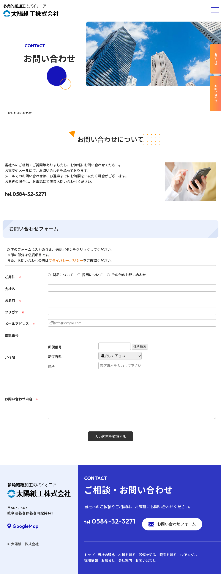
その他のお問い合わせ (126, 275)
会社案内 (125, 560)
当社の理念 (106, 555)
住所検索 (139, 346)
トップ (89, 555)
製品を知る (168, 555)
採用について (90, 275)
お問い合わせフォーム (176, 524)
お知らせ (108, 560)
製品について (60, 275)
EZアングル (188, 555)
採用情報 (91, 560)
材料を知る (127, 555)
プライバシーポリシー (66, 260)
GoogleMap (25, 526)
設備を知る (147, 555)
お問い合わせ (145, 560)
